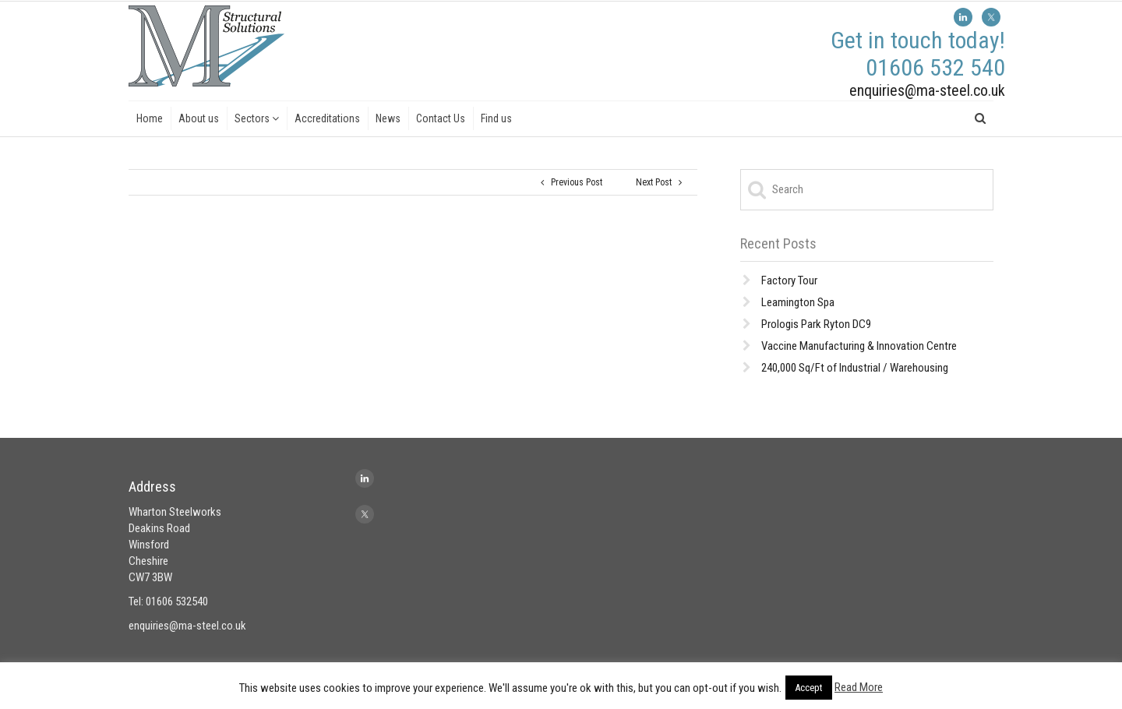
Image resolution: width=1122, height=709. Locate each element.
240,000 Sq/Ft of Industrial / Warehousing (854, 368)
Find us (496, 118)
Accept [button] (809, 687)
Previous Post (571, 182)
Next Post (659, 182)
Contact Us (440, 118)
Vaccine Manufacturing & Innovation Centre (859, 346)
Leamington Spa (797, 302)
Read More (858, 687)
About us (198, 118)
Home (149, 118)
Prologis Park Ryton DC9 (816, 324)
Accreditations (327, 118)
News (388, 118)
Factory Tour (789, 280)
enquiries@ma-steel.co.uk (927, 90)
